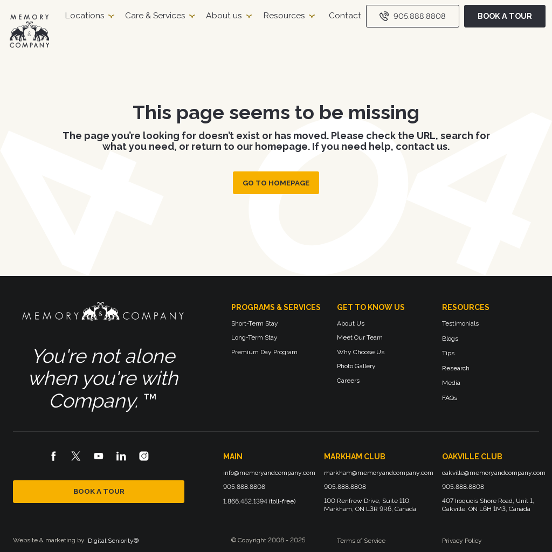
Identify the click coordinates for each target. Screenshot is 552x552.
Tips (448, 353)
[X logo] (76, 456)
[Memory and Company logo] (103, 314)
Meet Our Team (360, 337)
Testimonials (460, 323)
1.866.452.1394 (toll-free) (259, 501)
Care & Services (155, 15)
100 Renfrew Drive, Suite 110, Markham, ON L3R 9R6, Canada (370, 505)
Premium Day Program (264, 352)
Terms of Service (361, 540)
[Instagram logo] (144, 456)
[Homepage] (29, 31)
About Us (350, 323)
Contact (345, 15)
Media (451, 383)
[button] (89, 16)
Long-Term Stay (254, 337)
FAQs (449, 398)
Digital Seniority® (113, 540)
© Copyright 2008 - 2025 (268, 540)
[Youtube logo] (99, 456)
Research (456, 368)
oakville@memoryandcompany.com (494, 473)
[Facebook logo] (53, 456)
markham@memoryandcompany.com (378, 473)
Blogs (450, 338)
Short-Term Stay (254, 323)
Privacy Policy (462, 540)
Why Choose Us (360, 352)
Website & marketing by (49, 540)
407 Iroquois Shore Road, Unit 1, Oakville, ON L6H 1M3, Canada (489, 505)
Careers (348, 380)
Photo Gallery (356, 366)
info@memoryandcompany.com (269, 473)
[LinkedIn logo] (121, 456)
